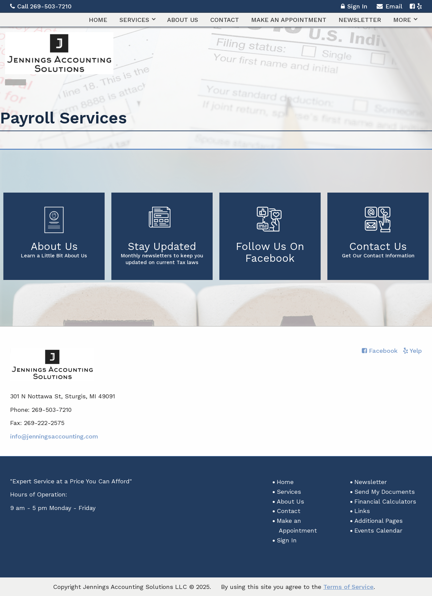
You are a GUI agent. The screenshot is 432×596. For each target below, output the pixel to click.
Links (362, 510)
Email (389, 7)
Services (134, 19)
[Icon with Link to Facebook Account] (412, 6)
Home (98, 19)
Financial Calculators (385, 501)
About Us (182, 19)
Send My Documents (384, 491)
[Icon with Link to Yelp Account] (419, 6)
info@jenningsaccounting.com (54, 436)
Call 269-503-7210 (41, 6)
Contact (224, 19)
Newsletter (360, 19)
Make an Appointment (288, 19)
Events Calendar (378, 530)
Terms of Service (348, 586)
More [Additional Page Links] (402, 19)
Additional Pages (378, 520)
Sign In (354, 7)
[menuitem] (98, 20)
